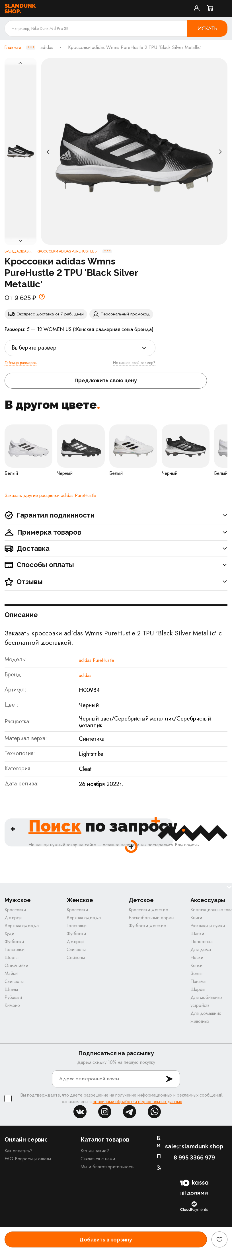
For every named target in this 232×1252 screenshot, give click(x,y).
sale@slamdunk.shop (194, 1146)
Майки (11, 973)
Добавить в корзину (105, 1240)
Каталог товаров (105, 1139)
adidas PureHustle (96, 660)
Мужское (18, 900)
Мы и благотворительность (107, 1166)
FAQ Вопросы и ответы (28, 1158)
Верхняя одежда (22, 925)
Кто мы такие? (95, 1151)
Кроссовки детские (148, 909)
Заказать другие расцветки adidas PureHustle (50, 495)
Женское (80, 900)
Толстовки (14, 949)
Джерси (13, 917)
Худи (9, 933)
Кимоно (12, 1005)
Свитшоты (14, 981)
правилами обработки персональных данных (137, 1101)
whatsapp (154, 1111)
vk (80, 1111)
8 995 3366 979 (194, 1157)
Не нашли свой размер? (134, 363)
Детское (141, 900)
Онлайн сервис (26, 1139)
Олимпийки (16, 965)
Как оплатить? (18, 1151)
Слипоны (76, 957)
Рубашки (13, 997)
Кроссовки (15, 909)
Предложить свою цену (106, 380)
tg (129, 1111)
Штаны (11, 989)
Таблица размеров (20, 363)
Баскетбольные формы (151, 917)
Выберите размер (34, 348)
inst (104, 1111)
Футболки (14, 941)
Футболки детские (147, 925)
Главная (12, 47)
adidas (46, 47)
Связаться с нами (98, 1158)
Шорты (12, 957)
